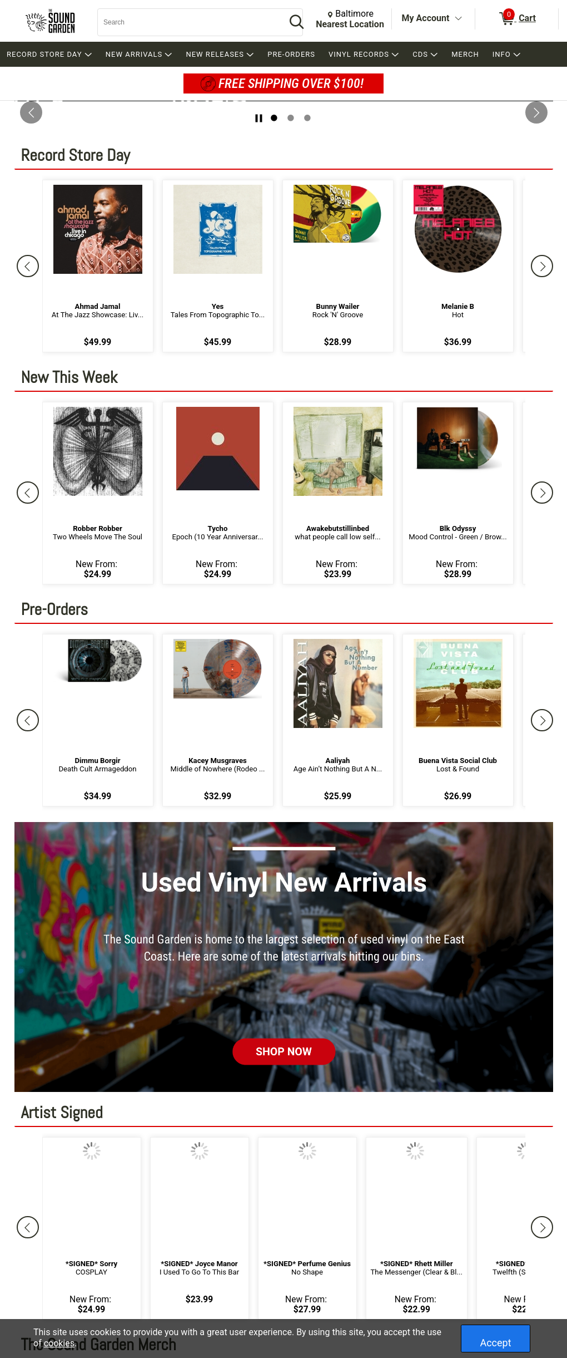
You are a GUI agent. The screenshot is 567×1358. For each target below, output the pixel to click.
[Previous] (28, 266)
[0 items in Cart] (517, 19)
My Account (426, 18)
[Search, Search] (186, 22)
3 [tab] (307, 118)
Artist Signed (62, 1111)
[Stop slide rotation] (258, 118)
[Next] (542, 266)
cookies (59, 1343)
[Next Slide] (536, 112)
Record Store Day (75, 153)
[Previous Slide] (31, 112)
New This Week (69, 376)
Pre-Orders (54, 608)
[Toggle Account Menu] (458, 19)
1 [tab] (274, 118)
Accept (495, 1343)
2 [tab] (290, 118)
